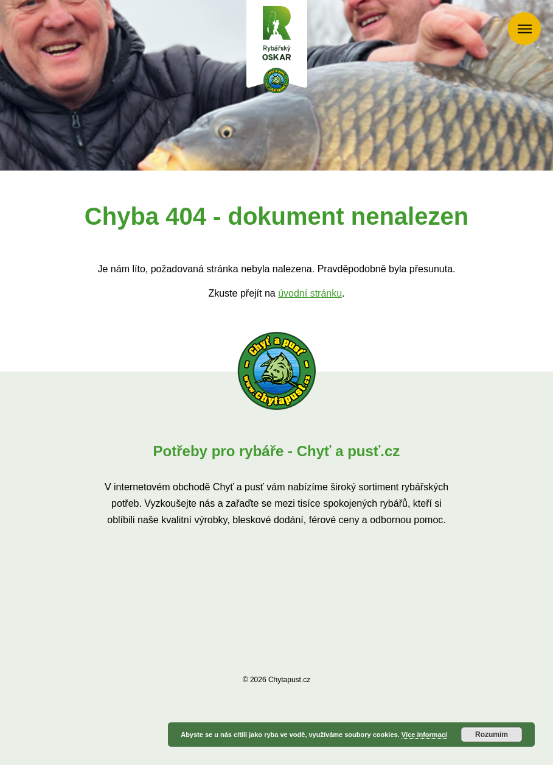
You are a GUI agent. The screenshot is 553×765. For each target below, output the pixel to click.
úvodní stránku (310, 293)
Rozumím (491, 734)
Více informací (424, 734)
